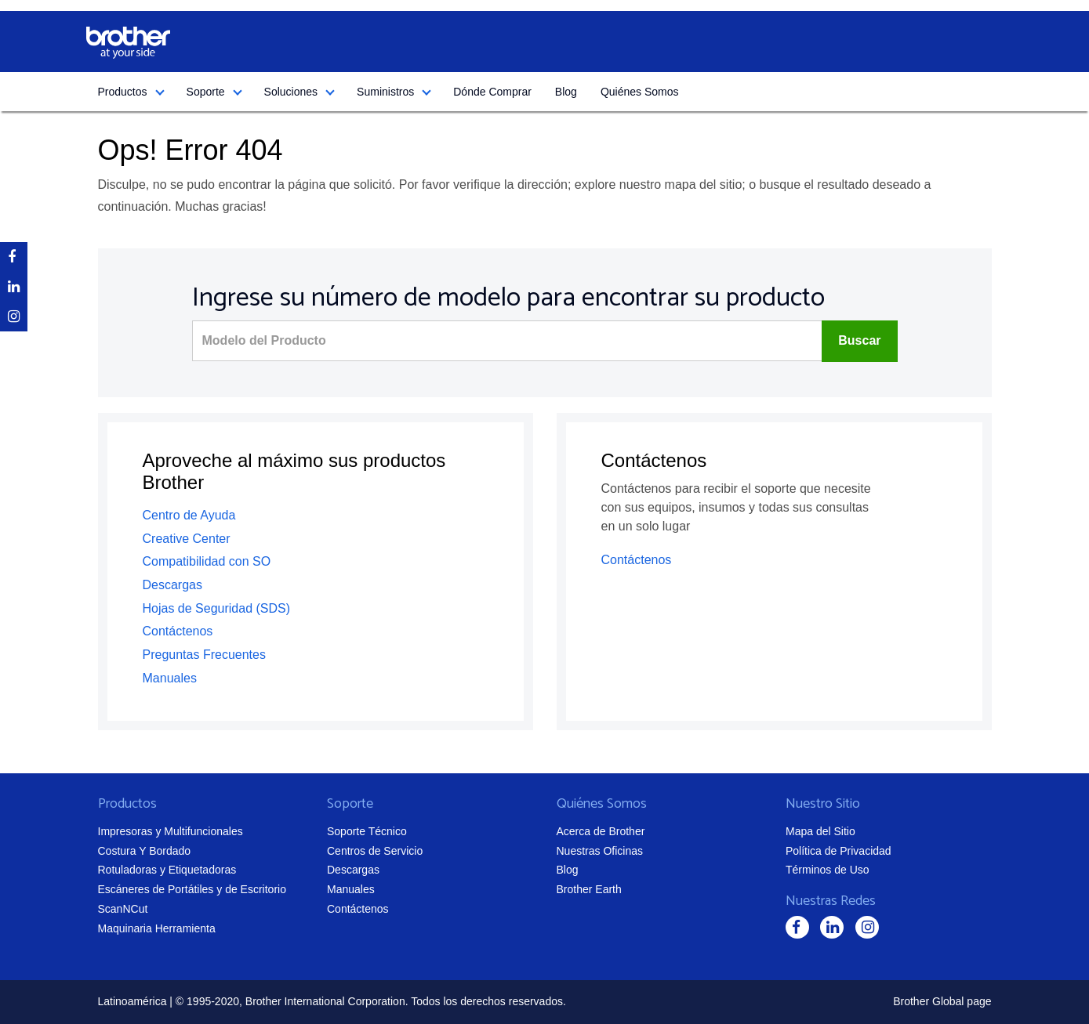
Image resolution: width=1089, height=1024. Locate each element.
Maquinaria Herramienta (157, 928)
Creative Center (187, 538)
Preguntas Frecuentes (204, 654)
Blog (566, 91)
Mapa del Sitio (820, 831)
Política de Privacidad (838, 851)
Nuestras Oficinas (600, 851)
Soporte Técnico (367, 831)
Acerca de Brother (601, 831)
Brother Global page (942, 1001)
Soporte (206, 91)
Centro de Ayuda (189, 515)
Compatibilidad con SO (207, 561)
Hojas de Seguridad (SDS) (217, 608)
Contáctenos (178, 631)
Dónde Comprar (492, 91)
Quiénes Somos (640, 91)
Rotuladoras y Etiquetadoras (167, 869)
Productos (122, 91)
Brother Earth (589, 889)
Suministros (385, 91)
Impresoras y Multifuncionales (170, 831)
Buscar (859, 340)
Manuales (170, 678)
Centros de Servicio (375, 851)
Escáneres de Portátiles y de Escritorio (192, 889)
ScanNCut (123, 909)
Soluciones (291, 91)
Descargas (172, 585)
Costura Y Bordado (144, 851)
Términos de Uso (827, 869)
